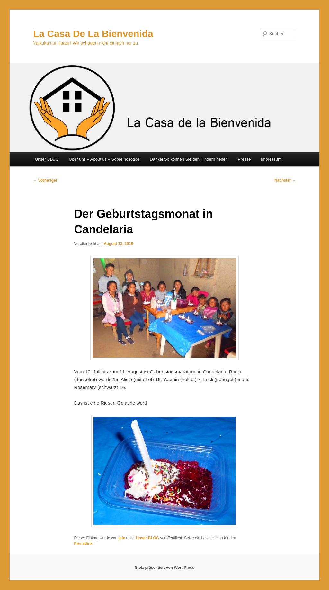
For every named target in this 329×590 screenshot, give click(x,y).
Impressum (271, 159)
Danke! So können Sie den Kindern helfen (188, 159)
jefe (121, 538)
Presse (244, 159)
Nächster (285, 180)
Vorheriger (45, 180)
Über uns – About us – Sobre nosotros (104, 159)
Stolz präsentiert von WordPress (164, 567)
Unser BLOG (46, 159)
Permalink (83, 543)
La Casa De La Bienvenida (93, 33)
